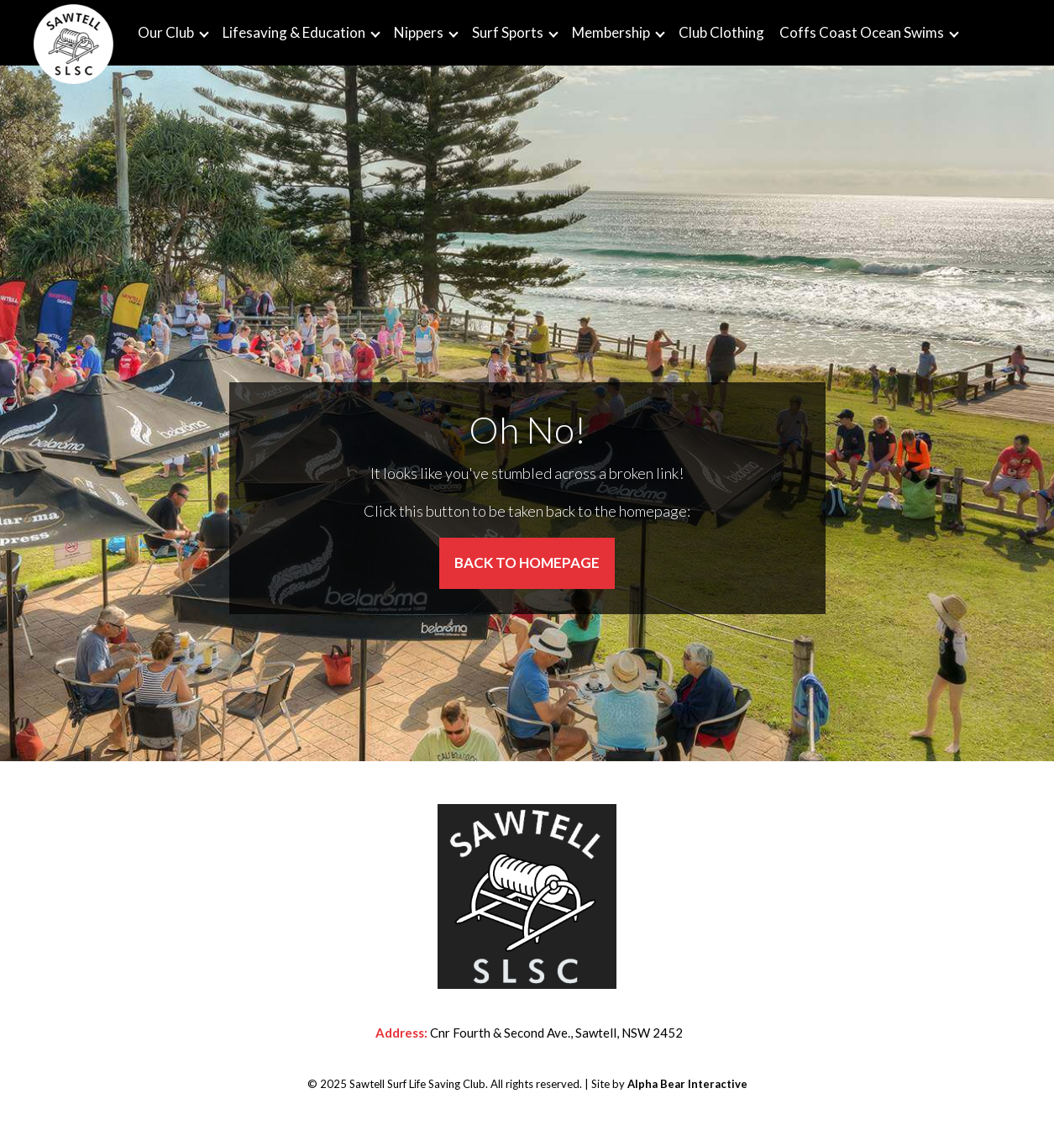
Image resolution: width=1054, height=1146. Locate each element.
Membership (611, 32)
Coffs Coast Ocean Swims (861, 32)
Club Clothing (721, 32)
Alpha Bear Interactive (687, 1084)
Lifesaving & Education (294, 32)
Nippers (418, 32)
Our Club (166, 32)
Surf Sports (507, 32)
